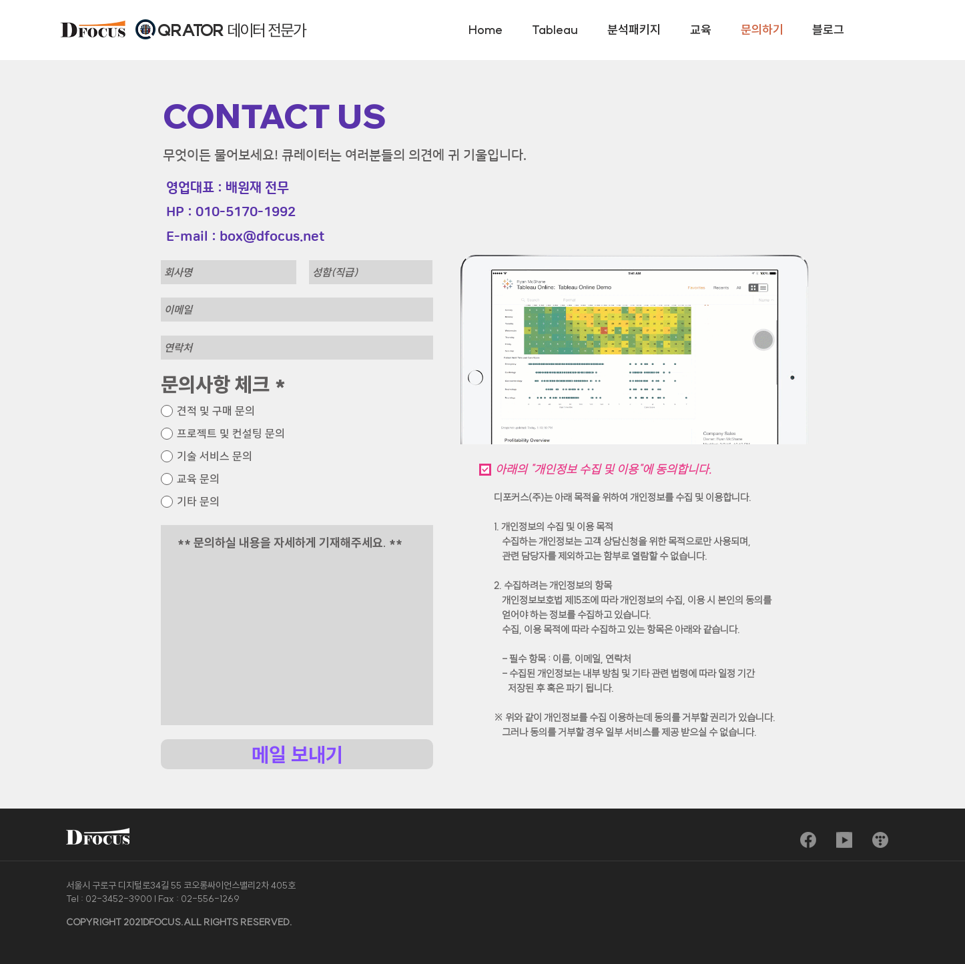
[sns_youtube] (844, 840)
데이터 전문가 (266, 30)
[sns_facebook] (808, 840)
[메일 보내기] (297, 754)
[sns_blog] (880, 840)
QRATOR (192, 30)
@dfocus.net (283, 236)
